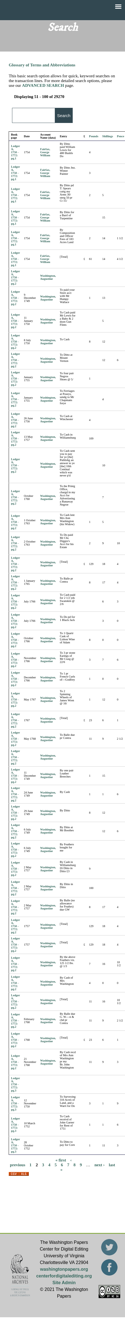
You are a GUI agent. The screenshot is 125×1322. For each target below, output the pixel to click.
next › (100, 1164)
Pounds (93, 136)
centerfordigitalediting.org (64, 1276)
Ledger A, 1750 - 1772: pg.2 (15, 277)
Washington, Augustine (48, 277)
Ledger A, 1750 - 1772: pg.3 (15, 1084)
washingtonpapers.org (64, 1269)
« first (60, 1160)
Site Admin (64, 1282)
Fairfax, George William (45, 152)
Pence (120, 136)
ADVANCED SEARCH (43, 85)
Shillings (107, 136)
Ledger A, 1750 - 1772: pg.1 (15, 152)
